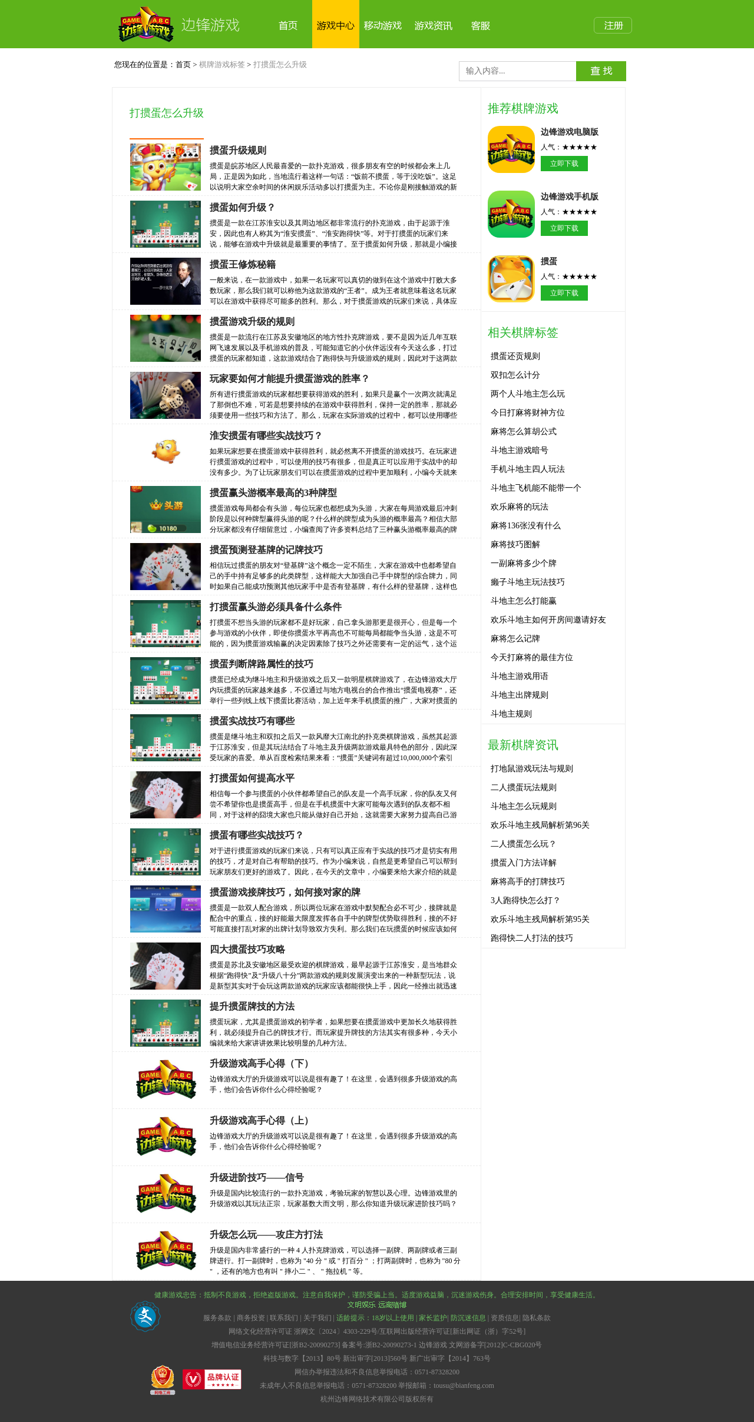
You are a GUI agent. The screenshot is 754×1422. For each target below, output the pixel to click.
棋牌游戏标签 (222, 64)
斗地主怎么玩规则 (524, 806)
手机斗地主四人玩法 (528, 469)
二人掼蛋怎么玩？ (524, 844)
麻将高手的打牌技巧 (528, 881)
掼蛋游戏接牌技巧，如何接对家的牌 (285, 892)
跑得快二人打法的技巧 (532, 938)
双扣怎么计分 (515, 375)
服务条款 (218, 1318)
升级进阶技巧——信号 (257, 1178)
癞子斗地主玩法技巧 (528, 582)
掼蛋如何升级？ (243, 207)
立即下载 (564, 163)
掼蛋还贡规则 (515, 356)
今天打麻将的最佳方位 (532, 657)
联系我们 (284, 1318)
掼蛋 (549, 261)
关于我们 (317, 1318)
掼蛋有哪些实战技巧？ (257, 835)
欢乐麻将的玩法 (519, 506)
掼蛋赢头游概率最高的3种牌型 (273, 493)
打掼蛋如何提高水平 (252, 778)
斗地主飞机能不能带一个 (536, 488)
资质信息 (505, 1318)
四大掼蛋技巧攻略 (247, 949)
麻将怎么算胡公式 (524, 431)
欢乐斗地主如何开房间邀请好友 (548, 619)
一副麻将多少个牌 (524, 563)
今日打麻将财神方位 (528, 412)
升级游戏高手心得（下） (261, 1063)
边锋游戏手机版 (569, 196)
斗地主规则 (511, 714)
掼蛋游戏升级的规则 (252, 322)
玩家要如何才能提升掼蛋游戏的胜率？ (290, 379)
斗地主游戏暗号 (519, 450)
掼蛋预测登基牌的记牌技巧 (266, 550)
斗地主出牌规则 (519, 695)
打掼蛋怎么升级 (280, 64)
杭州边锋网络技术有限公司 (362, 1399)
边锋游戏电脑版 (569, 132)
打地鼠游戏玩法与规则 (532, 768)
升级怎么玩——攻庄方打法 (266, 1235)
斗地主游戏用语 (519, 676)
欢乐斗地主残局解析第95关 (540, 919)
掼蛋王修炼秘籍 (243, 264)
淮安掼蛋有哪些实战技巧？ (266, 436)
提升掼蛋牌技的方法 (252, 1006)
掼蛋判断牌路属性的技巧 (261, 664)
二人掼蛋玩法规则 (524, 787)
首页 (183, 64)
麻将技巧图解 (515, 544)
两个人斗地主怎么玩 (528, 393)
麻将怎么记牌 (515, 638)
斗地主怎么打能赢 (524, 601)
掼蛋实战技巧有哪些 (252, 721)
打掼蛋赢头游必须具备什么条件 (276, 607)
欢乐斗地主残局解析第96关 (540, 825)
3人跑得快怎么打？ (526, 900)
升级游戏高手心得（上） (261, 1120)
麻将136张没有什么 (526, 525)
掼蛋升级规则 (238, 150)
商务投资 (251, 1318)
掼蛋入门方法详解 (524, 862)
